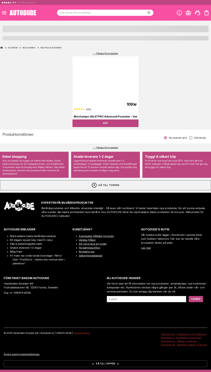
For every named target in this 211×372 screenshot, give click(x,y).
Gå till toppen (105, 185)
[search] (149, 13)
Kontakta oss (87, 251)
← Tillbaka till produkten (105, 53)
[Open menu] (4, 13)
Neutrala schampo (51, 48)
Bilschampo (29, 48)
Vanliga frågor (87, 240)
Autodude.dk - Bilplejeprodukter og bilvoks (184, 344)
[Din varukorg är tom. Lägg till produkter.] (206, 13)
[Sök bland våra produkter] (103, 12)
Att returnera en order (93, 243)
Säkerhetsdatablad (90, 255)
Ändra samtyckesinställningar (22, 354)
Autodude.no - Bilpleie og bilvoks (179, 341)
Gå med (195, 299)
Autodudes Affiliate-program (96, 236)
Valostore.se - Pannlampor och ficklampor (183, 334)
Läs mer (146, 247)
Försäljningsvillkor (90, 247)
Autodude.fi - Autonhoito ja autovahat (181, 337)
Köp (105, 123)
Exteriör (13, 48)
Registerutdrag (82, 333)
